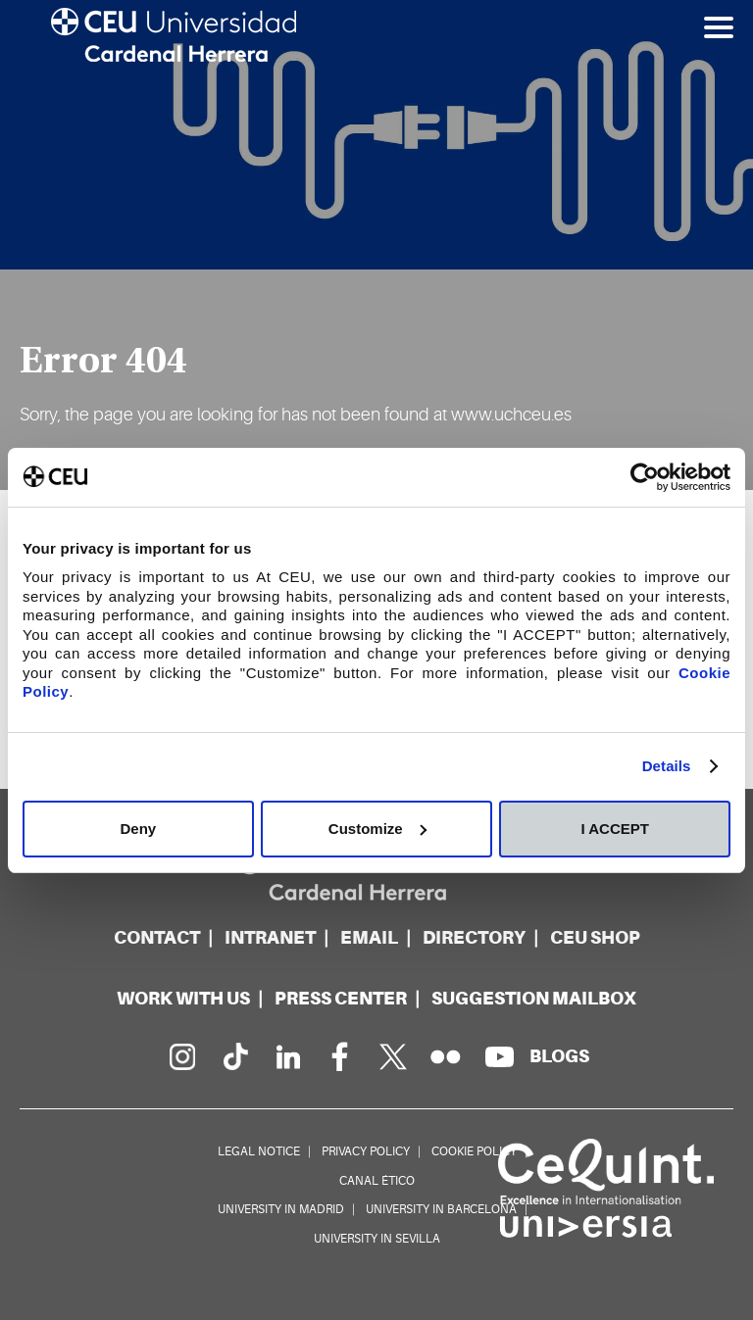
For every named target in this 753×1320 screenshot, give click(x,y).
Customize (377, 828)
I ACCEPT (614, 828)
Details (666, 766)
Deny (138, 828)
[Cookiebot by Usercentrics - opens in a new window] (644, 477)
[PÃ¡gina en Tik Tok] (234, 1056)
